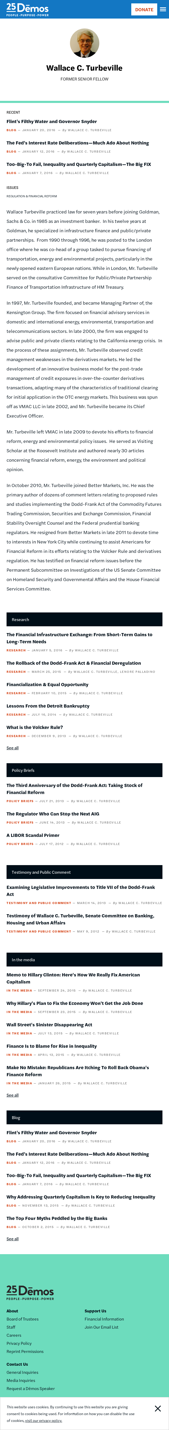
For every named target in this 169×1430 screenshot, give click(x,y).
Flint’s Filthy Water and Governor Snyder (52, 121)
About (12, 1311)
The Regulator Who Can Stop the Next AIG (53, 813)
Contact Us (17, 1364)
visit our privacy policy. (43, 1420)
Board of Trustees (23, 1319)
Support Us (95, 1311)
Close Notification (152, 1413)
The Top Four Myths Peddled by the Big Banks (57, 1218)
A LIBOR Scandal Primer (33, 835)
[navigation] (163, 9)
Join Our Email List (101, 1327)
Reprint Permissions (25, 1351)
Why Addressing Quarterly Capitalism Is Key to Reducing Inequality (81, 1196)
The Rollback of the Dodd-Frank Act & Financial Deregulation (74, 662)
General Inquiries (22, 1372)
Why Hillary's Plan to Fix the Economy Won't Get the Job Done (75, 1003)
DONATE (144, 9)
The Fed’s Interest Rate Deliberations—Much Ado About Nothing (78, 142)
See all (13, 748)
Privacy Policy (19, 1343)
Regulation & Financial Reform (32, 196)
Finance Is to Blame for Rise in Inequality (52, 1046)
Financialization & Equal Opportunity (47, 684)
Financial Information (104, 1319)
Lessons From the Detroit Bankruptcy (48, 705)
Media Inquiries (21, 1380)
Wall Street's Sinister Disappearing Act (49, 1024)
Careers (14, 1335)
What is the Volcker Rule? (35, 727)
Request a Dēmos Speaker (31, 1388)
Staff (11, 1327)
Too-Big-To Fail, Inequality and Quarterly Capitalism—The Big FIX (79, 164)
